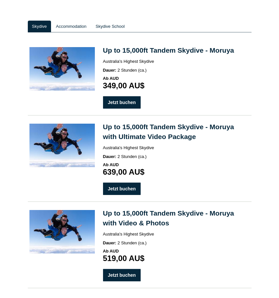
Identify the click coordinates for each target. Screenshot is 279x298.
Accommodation (71, 26)
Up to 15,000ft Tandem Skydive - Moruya (168, 50)
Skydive (39, 26)
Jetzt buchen (122, 102)
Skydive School (110, 26)
